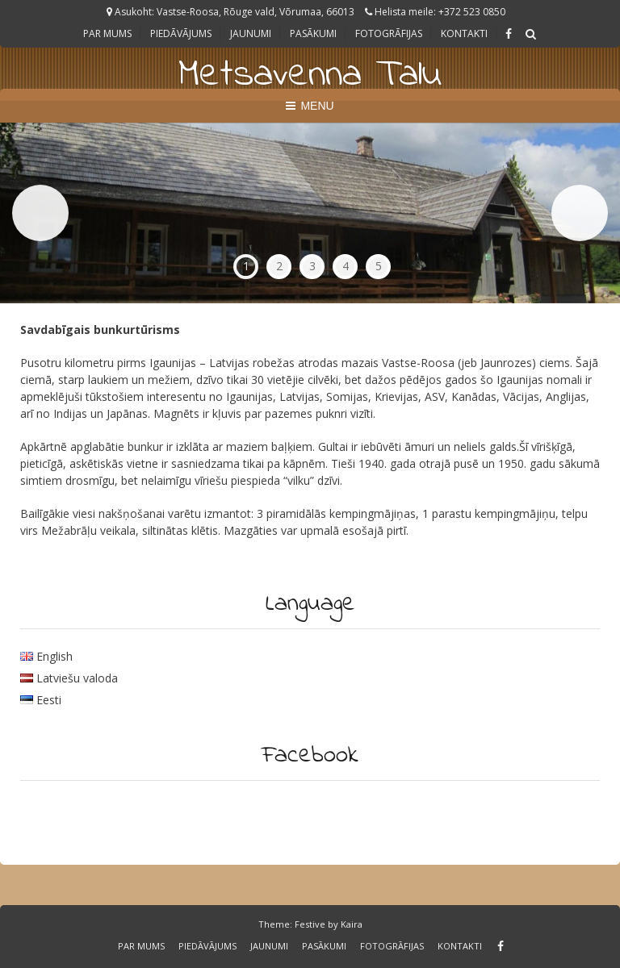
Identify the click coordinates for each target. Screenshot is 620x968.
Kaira (351, 924)
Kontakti (464, 33)
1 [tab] (246, 265)
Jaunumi (250, 33)
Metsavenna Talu (310, 75)
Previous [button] (40, 213)
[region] (310, 213)
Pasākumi (313, 33)
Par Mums (107, 33)
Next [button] (579, 213)
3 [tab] (312, 265)
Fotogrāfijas (388, 33)
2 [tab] (279, 265)
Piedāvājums (181, 33)
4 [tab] (345, 265)
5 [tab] (378, 265)
